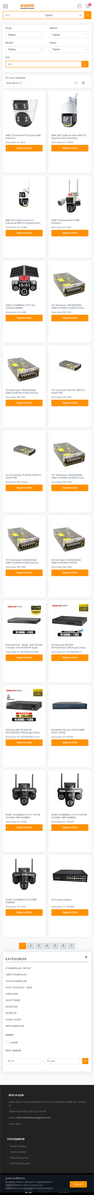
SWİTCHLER (12, 993)
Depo (53, 42)
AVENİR (12, 1042)
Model (9, 42)
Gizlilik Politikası (18, 1146)
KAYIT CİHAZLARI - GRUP (19, 987)
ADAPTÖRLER (13, 1000)
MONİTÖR (11, 1013)
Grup (8, 28)
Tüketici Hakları (18, 1151)
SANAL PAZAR (13, 1019)
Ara (7, 57)
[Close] (78, 1184)
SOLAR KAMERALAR (16, 981)
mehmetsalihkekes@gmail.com (33, 1117)
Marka (53, 28)
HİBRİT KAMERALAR (16, 974)
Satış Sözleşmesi (19, 1157)
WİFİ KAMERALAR (15, 1026)
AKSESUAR (11, 1006)
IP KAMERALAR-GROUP (18, 968)
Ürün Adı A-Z (13, 83)
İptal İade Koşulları (20, 1163)
